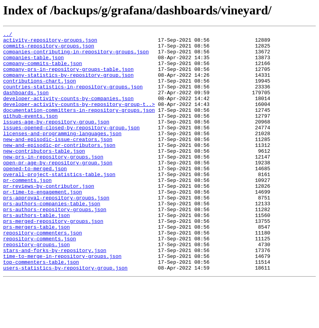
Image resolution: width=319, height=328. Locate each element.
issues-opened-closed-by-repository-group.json (71, 147)
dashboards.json (26, 105)
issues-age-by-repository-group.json (56, 140)
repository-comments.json (39, 280)
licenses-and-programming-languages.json (62, 154)
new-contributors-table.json (44, 175)
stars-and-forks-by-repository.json (54, 294)
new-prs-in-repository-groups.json (53, 182)
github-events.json (30, 133)
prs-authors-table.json (36, 252)
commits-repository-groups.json (48, 49)
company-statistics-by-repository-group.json (68, 84)
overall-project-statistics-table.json (59, 203)
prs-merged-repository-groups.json (53, 259)
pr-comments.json (27, 210)
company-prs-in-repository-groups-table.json (68, 77)
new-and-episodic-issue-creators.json (57, 161)
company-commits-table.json (42, 70)
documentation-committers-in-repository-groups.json (79, 126)
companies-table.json (33, 63)
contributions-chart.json (39, 91)
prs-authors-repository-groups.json (54, 245)
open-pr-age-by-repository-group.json (57, 189)
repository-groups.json (36, 287)
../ (7, 35)
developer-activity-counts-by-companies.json (68, 112)
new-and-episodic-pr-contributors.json (59, 168)
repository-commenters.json (42, 273)
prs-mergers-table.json (36, 266)
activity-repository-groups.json (50, 42)
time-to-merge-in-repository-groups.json (62, 301)
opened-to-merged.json (35, 196)
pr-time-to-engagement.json (42, 224)
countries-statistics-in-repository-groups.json (73, 98)
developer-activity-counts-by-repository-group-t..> (79, 119)
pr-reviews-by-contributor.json (48, 217)
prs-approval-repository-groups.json (56, 231)
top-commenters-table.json (41, 308)
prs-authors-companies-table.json (51, 238)
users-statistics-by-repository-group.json (65, 315)
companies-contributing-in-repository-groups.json (76, 56)
